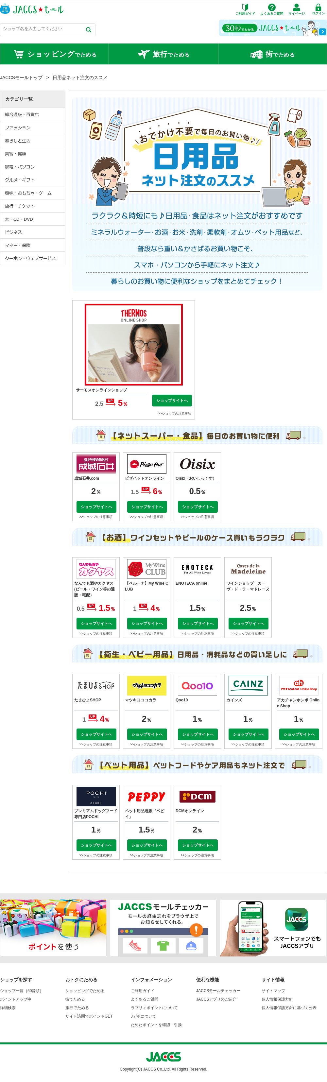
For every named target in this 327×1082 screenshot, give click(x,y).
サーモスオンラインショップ (101, 390)
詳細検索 (8, 1007)
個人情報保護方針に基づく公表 (289, 1007)
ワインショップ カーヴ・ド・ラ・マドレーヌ (247, 586)
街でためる (75, 999)
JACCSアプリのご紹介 (216, 999)
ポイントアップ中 (15, 999)
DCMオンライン (190, 811)
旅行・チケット (33, 206)
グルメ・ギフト (33, 179)
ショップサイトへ (172, 400)
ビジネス (33, 232)
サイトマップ (273, 990)
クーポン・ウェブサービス (33, 258)
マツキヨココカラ (140, 700)
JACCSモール (31, 9)
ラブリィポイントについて (154, 1007)
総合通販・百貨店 (33, 114)
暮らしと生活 (33, 140)
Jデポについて (143, 1016)
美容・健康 (33, 153)
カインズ (234, 700)
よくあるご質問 (144, 999)
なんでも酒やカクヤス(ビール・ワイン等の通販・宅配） (94, 589)
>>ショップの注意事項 (174, 413)
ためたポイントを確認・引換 (156, 1024)
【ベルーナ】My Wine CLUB (146, 586)
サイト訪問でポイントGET (89, 1016)
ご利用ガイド (142, 990)
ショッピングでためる (85, 990)
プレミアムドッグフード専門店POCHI (95, 814)
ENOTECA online (191, 583)
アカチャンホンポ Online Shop (298, 703)
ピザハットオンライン (144, 478)
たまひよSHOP (87, 700)
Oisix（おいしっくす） (196, 478)
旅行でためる (77, 1007)
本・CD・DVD (33, 219)
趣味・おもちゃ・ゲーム (33, 192)
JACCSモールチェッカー (218, 990)
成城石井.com (86, 478)
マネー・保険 (33, 245)
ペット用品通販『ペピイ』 (144, 814)
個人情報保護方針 (277, 999)
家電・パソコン (33, 166)
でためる (54, 54)
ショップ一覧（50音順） (21, 990)
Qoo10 (182, 700)
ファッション (33, 127)
